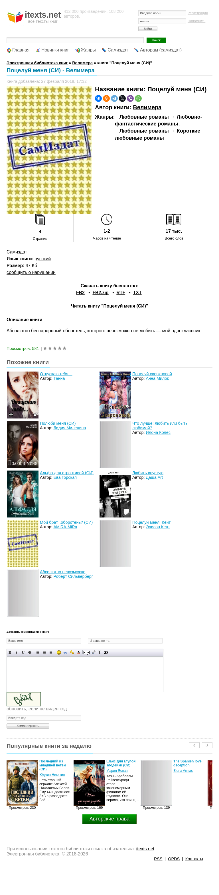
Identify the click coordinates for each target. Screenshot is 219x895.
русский (43, 258)
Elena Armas (183, 771)
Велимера (147, 107)
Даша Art (154, 477)
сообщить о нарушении (31, 272)
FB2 (80, 292)
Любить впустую (147, 473)
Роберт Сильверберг (73, 576)
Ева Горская (65, 477)
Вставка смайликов (59, 652)
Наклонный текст (16, 652)
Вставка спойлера (106, 652)
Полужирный (10, 652)
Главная (20, 50)
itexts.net (145, 848)
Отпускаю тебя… (56, 374)
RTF (120, 292)
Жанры (88, 50)
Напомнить (196, 21)
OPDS (174, 859)
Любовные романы (144, 117)
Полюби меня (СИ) (58, 423)
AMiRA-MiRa (65, 527)
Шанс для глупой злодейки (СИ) (120, 763)
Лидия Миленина (69, 428)
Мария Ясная (116, 771)
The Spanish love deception (187, 763)
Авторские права (109, 819)
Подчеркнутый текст (23, 652)
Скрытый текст (86, 652)
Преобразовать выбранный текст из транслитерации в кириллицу (99, 652)
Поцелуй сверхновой (152, 374)
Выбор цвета (78, 652)
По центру (44, 652)
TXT (137, 292)
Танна (59, 378)
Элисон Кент (158, 527)
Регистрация (198, 13)
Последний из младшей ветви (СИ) (52, 765)
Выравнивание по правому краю (51, 652)
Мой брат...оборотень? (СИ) (66, 522)
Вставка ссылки (65, 652)
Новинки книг (55, 50)
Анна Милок (157, 378)
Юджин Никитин (52, 775)
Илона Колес (158, 432)
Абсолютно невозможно (62, 572)
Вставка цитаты (93, 652)
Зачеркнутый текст (30, 652)
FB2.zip (100, 292)
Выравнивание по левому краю (38, 652)
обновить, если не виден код (37, 708)
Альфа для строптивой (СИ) (67, 473)
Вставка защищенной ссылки (72, 652)
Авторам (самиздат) (161, 50)
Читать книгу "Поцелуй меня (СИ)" (109, 306)
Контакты (194, 859)
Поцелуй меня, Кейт (151, 522)
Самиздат (118, 50)
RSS (158, 859)
